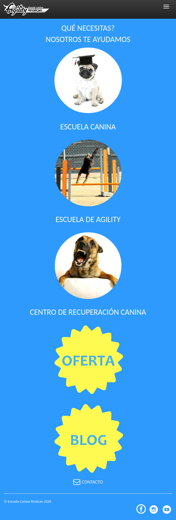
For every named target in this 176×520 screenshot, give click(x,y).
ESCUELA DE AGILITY (88, 219)
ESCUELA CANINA (88, 127)
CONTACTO (88, 482)
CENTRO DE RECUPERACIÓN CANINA (88, 312)
